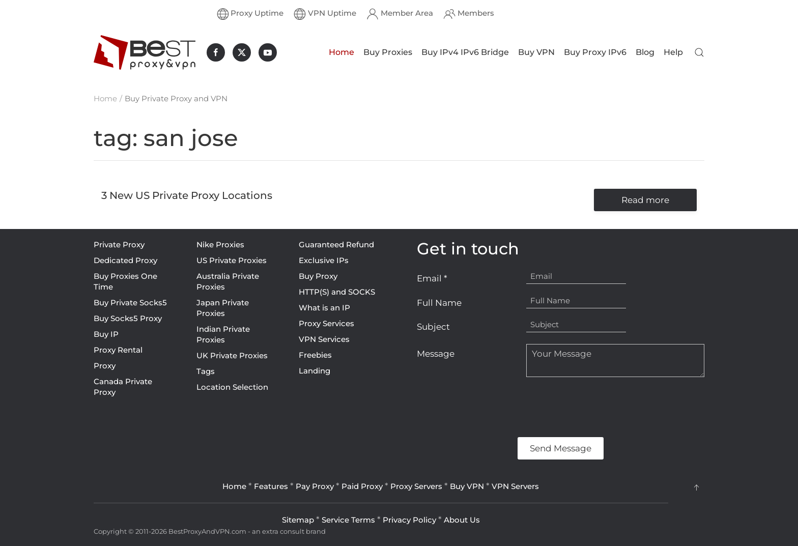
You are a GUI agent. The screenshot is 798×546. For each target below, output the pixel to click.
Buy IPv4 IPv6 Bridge (465, 52)
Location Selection (232, 387)
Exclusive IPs (324, 260)
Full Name (439, 303)
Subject (433, 327)
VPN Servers (515, 486)
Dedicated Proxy (125, 260)
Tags (205, 371)
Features (271, 486)
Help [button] (673, 52)
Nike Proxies (220, 244)
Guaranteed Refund (336, 244)
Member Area (399, 14)
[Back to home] (144, 52)
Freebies (315, 355)
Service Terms (348, 520)
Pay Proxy (315, 486)
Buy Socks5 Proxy (128, 318)
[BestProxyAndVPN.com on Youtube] (268, 52)
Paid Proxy (362, 486)
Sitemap (298, 520)
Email (432, 278)
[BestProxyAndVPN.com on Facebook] (216, 52)
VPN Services (324, 339)
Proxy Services (326, 323)
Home (341, 52)
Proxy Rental (118, 350)
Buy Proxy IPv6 (595, 52)
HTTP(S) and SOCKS (337, 292)
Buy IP (106, 334)
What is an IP (324, 307)
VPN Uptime (325, 14)
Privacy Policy (409, 520)
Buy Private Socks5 (130, 302)
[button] (699, 52)
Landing (314, 371)
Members (468, 14)
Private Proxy (119, 244)
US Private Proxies (231, 260)
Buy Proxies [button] (387, 52)
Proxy (105, 365)
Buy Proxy (318, 276)
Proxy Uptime (250, 14)
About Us (462, 520)
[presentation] (494, 407)
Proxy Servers (416, 486)
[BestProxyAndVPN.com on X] (242, 52)
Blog (645, 52)
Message (435, 354)
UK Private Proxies (232, 355)
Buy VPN (536, 52)
